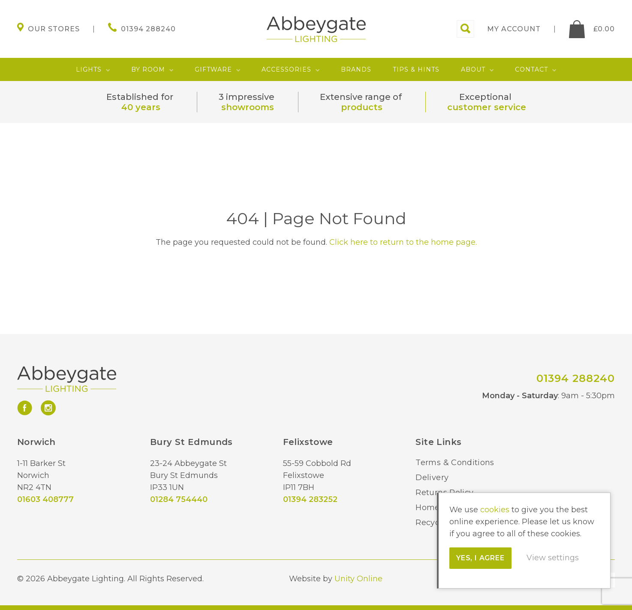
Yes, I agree (480, 558)
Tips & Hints (416, 69)
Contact (531, 69)
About (473, 69)
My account (514, 29)
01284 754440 (179, 499)
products (361, 107)
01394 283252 (310, 499)
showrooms (247, 107)
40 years (140, 107)
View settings (553, 557)
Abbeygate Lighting (316, 29)
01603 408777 (45, 499)
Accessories (286, 69)
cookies (494, 509)
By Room (148, 69)
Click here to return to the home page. (403, 242)
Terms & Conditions (454, 462)
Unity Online (358, 578)
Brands (356, 69)
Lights (89, 69)
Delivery (431, 477)
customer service (486, 107)
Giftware (213, 69)
